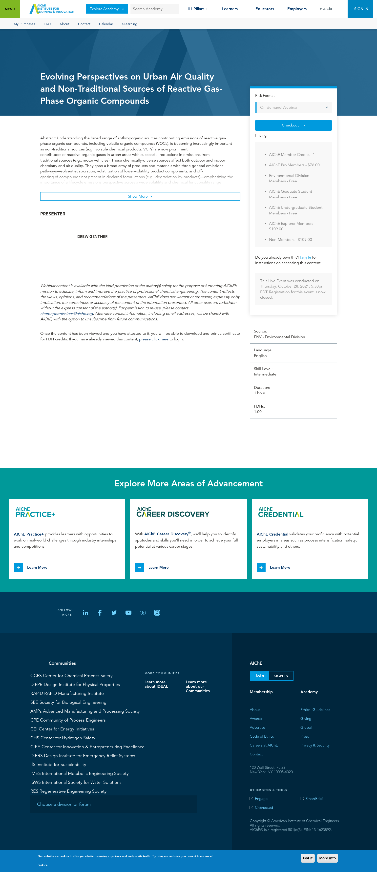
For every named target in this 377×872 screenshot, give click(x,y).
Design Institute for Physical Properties (75, 684)
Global (306, 727)
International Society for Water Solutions (76, 782)
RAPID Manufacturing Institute (67, 693)
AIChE (328, 9)
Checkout (290, 125)
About (64, 23)
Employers (297, 8)
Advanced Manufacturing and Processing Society (85, 711)
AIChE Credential (272, 534)
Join (259, 676)
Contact (84, 23)
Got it (308, 858)
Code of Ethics (262, 736)
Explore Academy (107, 8)
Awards (256, 718)
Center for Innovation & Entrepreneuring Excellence (87, 746)
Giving (305, 718)
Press (304, 736)
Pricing (261, 135)
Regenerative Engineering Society (68, 791)
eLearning (129, 23)
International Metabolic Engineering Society (79, 773)
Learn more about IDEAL (156, 684)
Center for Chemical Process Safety (71, 675)
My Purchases (24, 23)
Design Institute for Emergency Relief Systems (82, 755)
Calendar (106, 23)
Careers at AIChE (264, 745)
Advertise (257, 727)
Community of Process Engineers (68, 720)
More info (327, 858)
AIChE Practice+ (29, 534)
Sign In (361, 8)
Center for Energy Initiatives (62, 728)
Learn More (37, 567)
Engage (261, 798)
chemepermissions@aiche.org (66, 313)
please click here (153, 339)
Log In (305, 257)
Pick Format (265, 95)
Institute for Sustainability (58, 764)
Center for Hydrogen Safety (62, 737)
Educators (264, 8)
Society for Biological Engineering (68, 702)
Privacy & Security (315, 745)
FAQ (47, 23)
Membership (261, 691)
